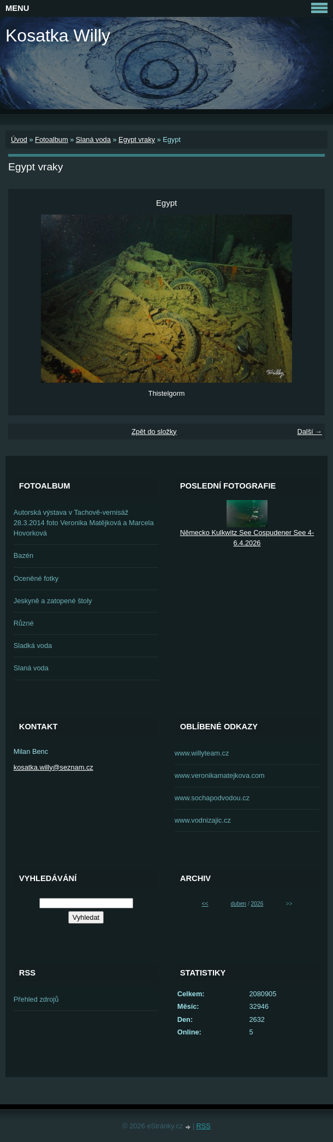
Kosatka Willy (57, 35)
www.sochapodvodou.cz (212, 798)
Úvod (19, 139)
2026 (257, 904)
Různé (24, 623)
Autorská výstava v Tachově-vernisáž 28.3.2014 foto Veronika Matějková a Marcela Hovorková (84, 522)
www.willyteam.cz (202, 753)
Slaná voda (93, 139)
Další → (309, 431)
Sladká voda (33, 645)
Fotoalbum (51, 139)
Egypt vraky (136, 139)
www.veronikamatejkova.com (220, 775)
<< (205, 904)
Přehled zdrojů (36, 999)
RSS (204, 1126)
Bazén (23, 555)
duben (238, 904)
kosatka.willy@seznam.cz (53, 767)
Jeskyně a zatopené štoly (53, 601)
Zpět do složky (154, 431)
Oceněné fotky (36, 578)
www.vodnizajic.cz (203, 820)
